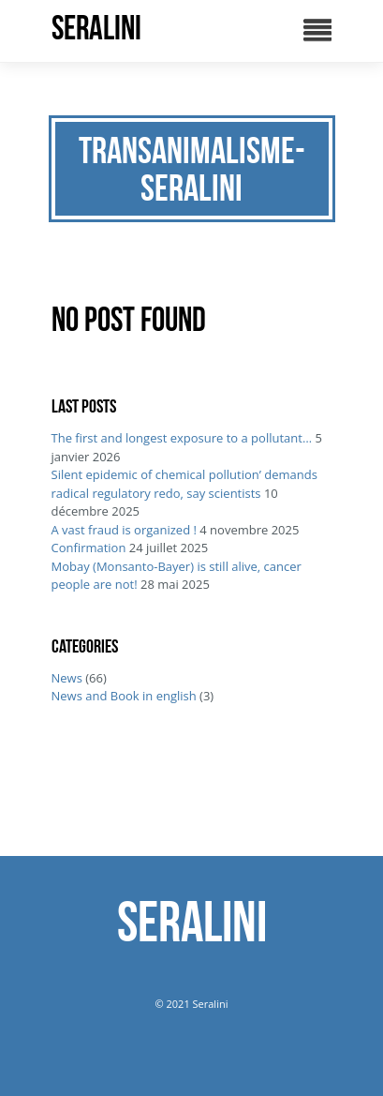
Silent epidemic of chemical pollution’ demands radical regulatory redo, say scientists (184, 484)
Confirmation (89, 547)
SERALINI (96, 28)
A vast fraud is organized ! (124, 529)
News (67, 677)
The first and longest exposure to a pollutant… (182, 437)
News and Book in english (124, 695)
